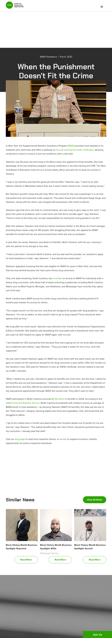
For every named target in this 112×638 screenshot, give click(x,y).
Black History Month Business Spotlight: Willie (56, 546)
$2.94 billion (58, 398)
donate (63, 439)
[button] (101, 6)
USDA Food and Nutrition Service (23, 402)
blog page (20, 439)
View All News (94, 499)
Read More (26, 559)
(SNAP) (71, 145)
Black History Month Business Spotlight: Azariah (90, 546)
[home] (15, 6)
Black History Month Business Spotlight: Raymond (21, 546)
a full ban (57, 278)
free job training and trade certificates (75, 149)
